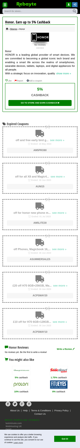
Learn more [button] (18, 443)
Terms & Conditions (41, 410)
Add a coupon (34, 81)
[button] (75, 4)
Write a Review (66, 349)
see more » (57, 140)
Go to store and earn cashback (40, 103)
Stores (13, 29)
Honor (8, 51)
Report (19, 81)
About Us (15, 410)
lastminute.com (13, 423)
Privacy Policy (61, 410)
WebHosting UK (13, 426)
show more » (63, 73)
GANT (8, 429)
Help (25, 410)
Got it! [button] (65, 439)
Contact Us (40, 414)
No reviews (40, 45)
